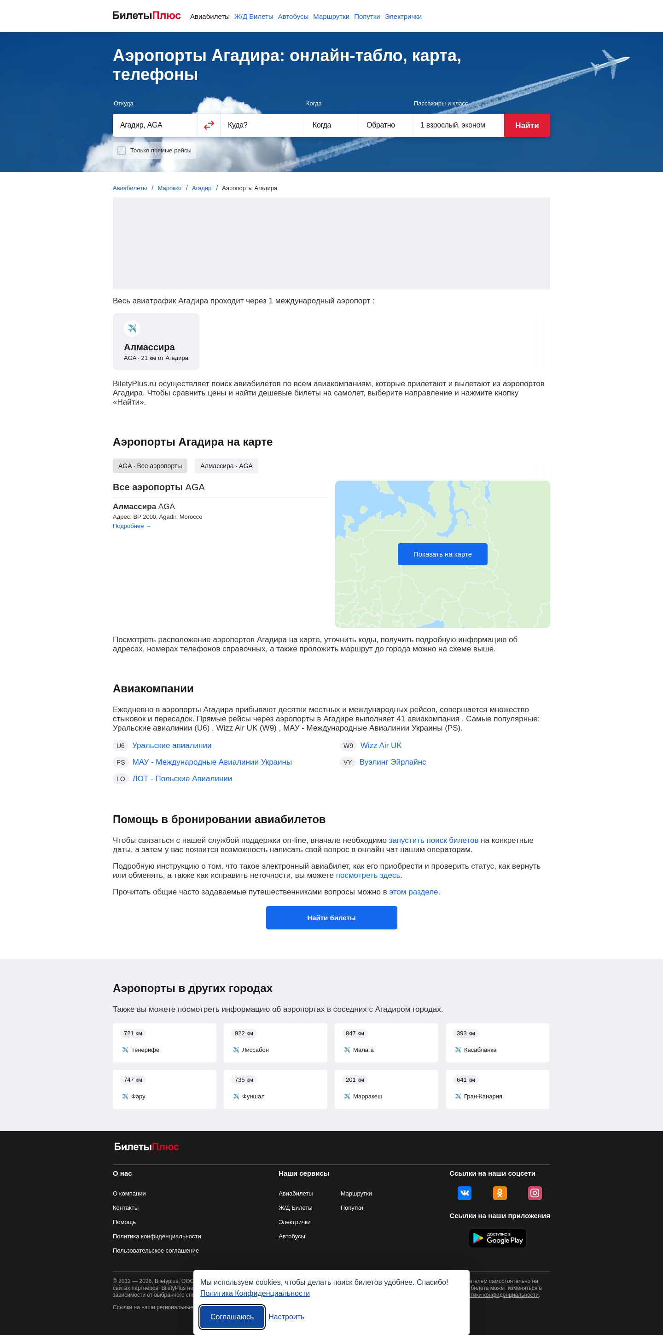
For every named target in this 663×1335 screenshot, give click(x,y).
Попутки (367, 16)
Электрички (403, 16)
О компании (129, 1193)
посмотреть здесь (368, 875)
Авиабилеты (210, 16)
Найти (527, 125)
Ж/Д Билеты (253, 16)
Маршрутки (331, 16)
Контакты (126, 1207)
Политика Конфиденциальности (255, 1293)
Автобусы (293, 16)
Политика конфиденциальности (157, 1236)
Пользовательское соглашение (156, 1250)
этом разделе (413, 892)
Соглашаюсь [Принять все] (232, 1317)
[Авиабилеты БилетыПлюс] (147, 1148)
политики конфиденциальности (498, 1295)
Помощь (124, 1222)
